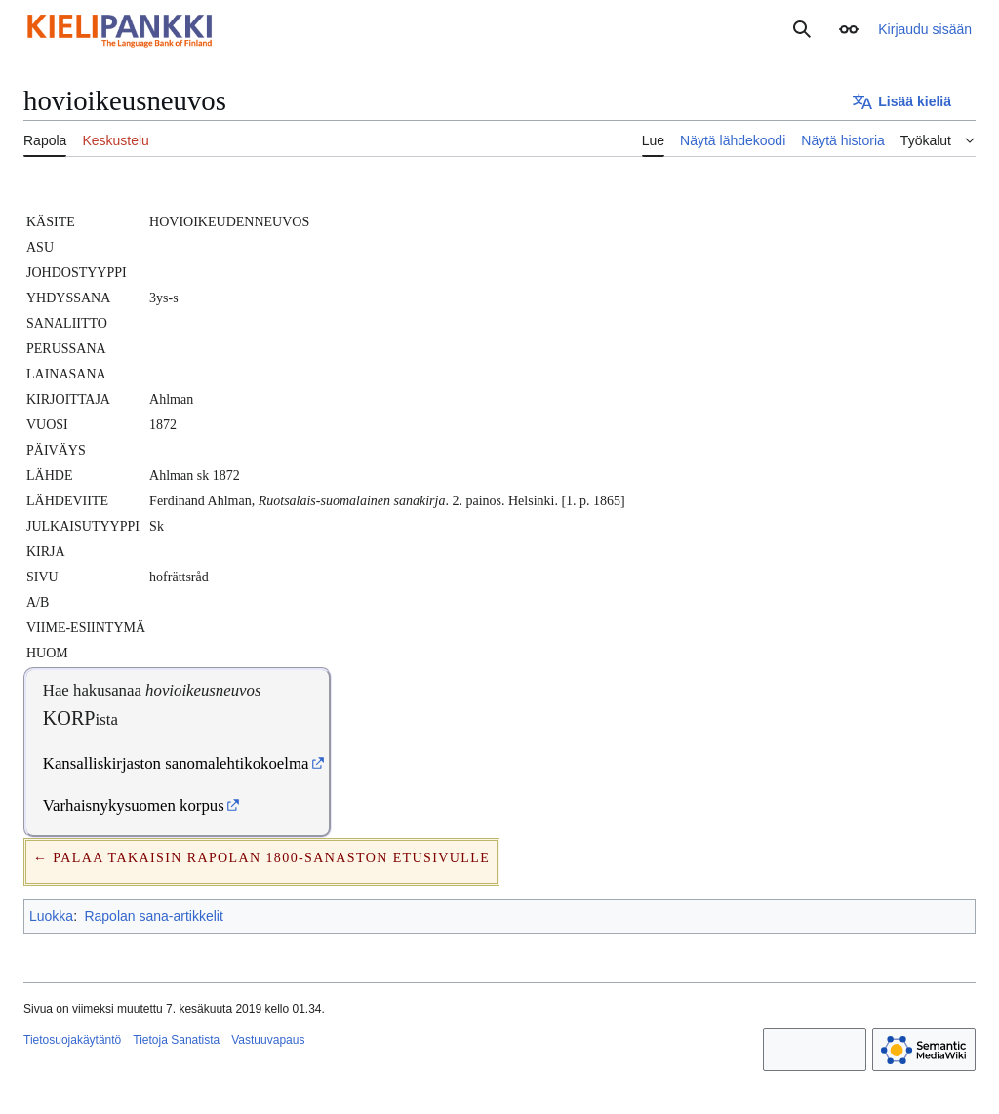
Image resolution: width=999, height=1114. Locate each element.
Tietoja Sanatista (176, 1040)
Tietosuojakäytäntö (72, 1040)
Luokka (51, 916)
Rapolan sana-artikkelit (153, 916)
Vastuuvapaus (267, 1040)
